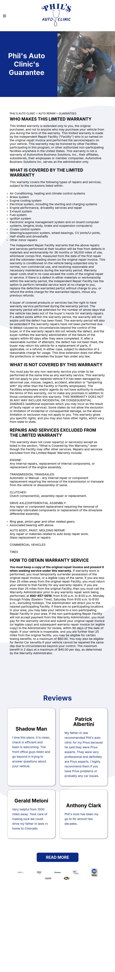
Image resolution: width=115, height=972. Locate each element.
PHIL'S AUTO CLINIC (22, 113)
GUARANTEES (67, 113)
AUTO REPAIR (47, 113)
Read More (57, 857)
